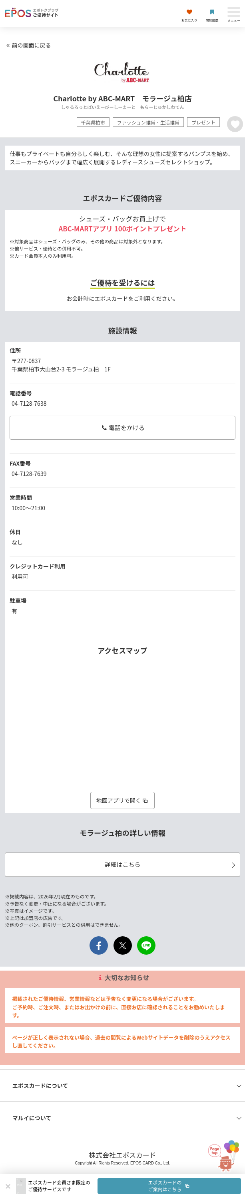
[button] (134, 1186)
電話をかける (122, 427)
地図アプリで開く (122, 800)
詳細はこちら (170, 864)
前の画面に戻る (27, 45)
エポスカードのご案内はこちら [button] (169, 1185)
